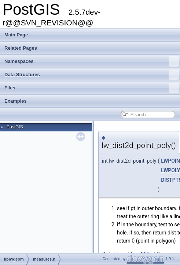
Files (91, 88)
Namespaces (91, 61)
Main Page (16, 35)
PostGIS (15, 127)
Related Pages (20, 48)
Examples (15, 101)
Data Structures (91, 75)
